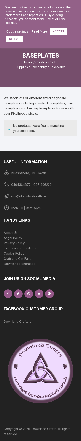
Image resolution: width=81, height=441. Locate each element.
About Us (10, 233)
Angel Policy (13, 238)
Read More (39, 31)
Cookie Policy (14, 253)
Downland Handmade (19, 264)
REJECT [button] (14, 39)
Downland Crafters (17, 321)
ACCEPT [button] (58, 31)
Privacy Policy (14, 243)
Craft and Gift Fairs (17, 258)
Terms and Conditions (20, 248)
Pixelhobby (39, 67)
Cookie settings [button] (17, 31)
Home (28, 62)
